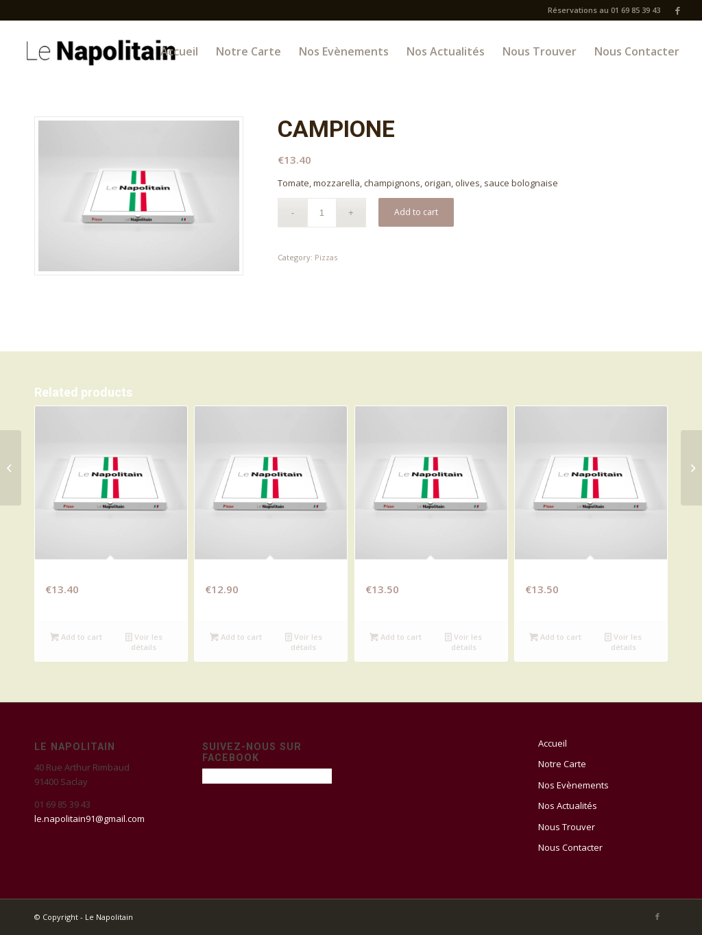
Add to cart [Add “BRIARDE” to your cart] (396, 636)
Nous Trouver (566, 827)
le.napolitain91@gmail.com (89, 818)
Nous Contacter (570, 847)
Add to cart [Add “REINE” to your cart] (236, 636)
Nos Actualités (567, 805)
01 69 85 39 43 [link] (62, 804)
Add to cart (416, 212)
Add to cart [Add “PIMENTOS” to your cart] (76, 636)
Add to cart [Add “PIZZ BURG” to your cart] (555, 636)
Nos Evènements (573, 785)
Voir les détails (143, 641)
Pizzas (326, 257)
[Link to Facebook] (678, 10)
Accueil (552, 743)
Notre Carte (562, 764)
